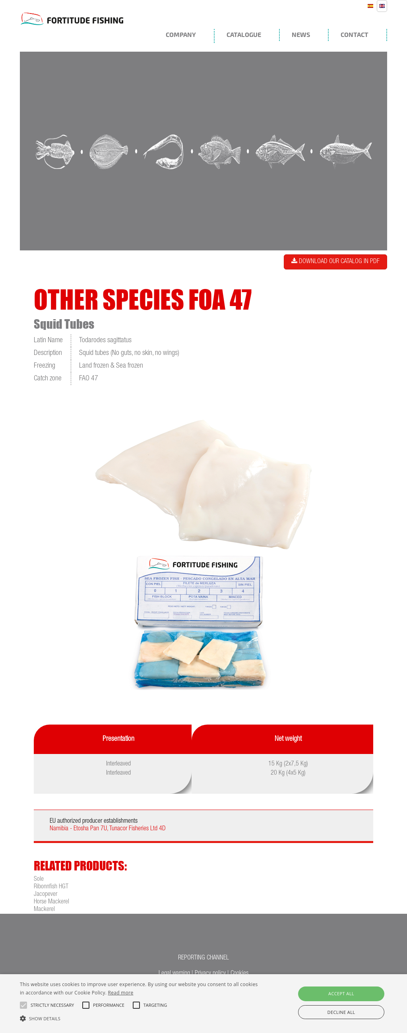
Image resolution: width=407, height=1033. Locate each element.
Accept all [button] (341, 993)
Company (181, 35)
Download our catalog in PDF (335, 261)
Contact (354, 35)
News (301, 35)
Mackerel (44, 910)
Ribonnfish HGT (51, 887)
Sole (39, 879)
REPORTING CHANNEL (203, 958)
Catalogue (244, 35)
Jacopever (45, 895)
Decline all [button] (341, 1012)
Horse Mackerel (51, 902)
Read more (121, 992)
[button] (139, 1017)
